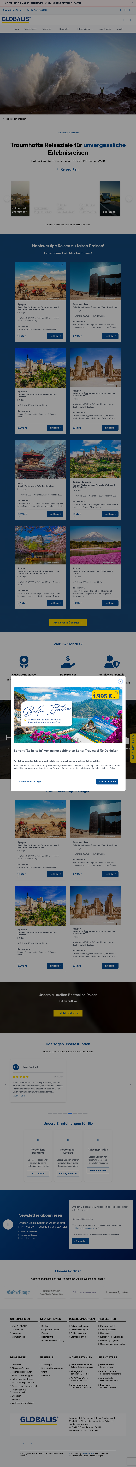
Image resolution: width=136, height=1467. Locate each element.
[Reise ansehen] (107, 781)
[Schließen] (120, 681)
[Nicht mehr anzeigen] (31, 781)
